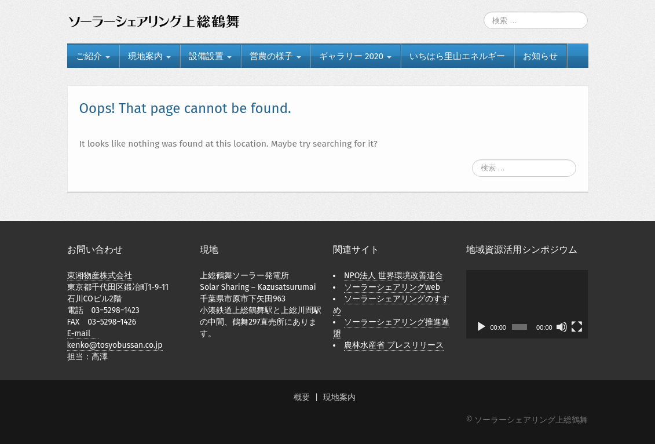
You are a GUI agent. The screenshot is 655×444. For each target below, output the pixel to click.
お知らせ (540, 56)
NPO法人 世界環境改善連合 (393, 276)
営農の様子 (275, 56)
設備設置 (210, 56)
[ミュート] (562, 327)
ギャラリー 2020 (355, 56)
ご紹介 (93, 56)
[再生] (481, 327)
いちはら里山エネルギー (457, 56)
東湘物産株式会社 (99, 276)
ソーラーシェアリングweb (392, 287)
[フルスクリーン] (577, 327)
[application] (527, 304)
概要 (302, 397)
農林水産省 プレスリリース (394, 345)
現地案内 (149, 56)
